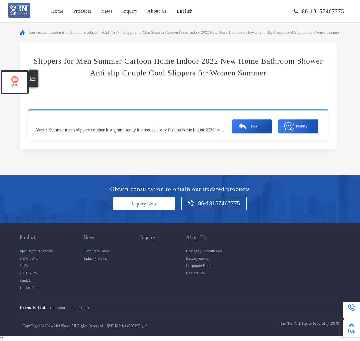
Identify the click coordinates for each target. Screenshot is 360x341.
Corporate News (96, 251)
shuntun (59, 308)
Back (253, 125)
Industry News (95, 258)
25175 (334, 324)
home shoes (81, 308)
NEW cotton (29, 258)
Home (57, 11)
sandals (25, 280)
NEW (24, 266)
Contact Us (195, 273)
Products (82, 11)
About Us (157, 11)
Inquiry (130, 11)
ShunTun (286, 324)
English (185, 11)
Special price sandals (36, 251)
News (106, 11)
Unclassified (29, 288)
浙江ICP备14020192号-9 (127, 326)
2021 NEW (110, 33)
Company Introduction (204, 251)
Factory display (198, 258)
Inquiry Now (143, 204)
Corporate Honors (200, 266)
